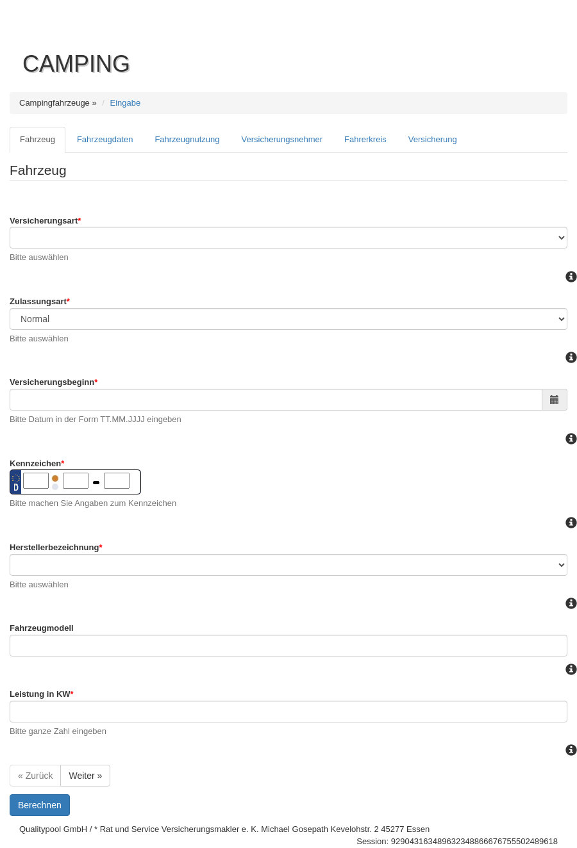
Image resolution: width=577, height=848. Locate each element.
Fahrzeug (37, 139)
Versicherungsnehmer (282, 139)
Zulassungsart (40, 301)
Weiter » (85, 776)
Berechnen (40, 805)
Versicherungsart (45, 220)
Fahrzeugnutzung (187, 139)
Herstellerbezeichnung (56, 547)
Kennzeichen (37, 463)
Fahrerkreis (365, 139)
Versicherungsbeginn (53, 382)
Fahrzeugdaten (105, 139)
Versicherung (432, 139)
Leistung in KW (42, 694)
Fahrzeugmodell (42, 628)
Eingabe (125, 103)
